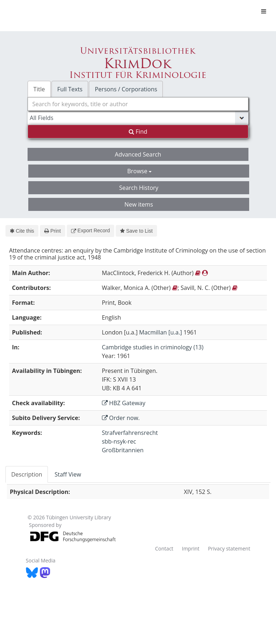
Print (52, 231)
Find (138, 132)
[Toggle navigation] (263, 11)
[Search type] (138, 118)
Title (39, 89)
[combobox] (138, 104)
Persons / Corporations (126, 89)
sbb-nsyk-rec (119, 441)
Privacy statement (229, 548)
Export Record (90, 230)
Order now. (121, 418)
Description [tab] (26, 474)
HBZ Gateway (123, 403)
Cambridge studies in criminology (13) (152, 347)
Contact (164, 548)
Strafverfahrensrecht (130, 433)
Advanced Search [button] (138, 154)
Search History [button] (138, 188)
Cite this (22, 231)
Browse (139, 171)
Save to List (136, 231)
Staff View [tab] (67, 474)
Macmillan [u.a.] (160, 332)
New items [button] (138, 204)
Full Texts (70, 89)
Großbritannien (123, 450)
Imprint (190, 548)
